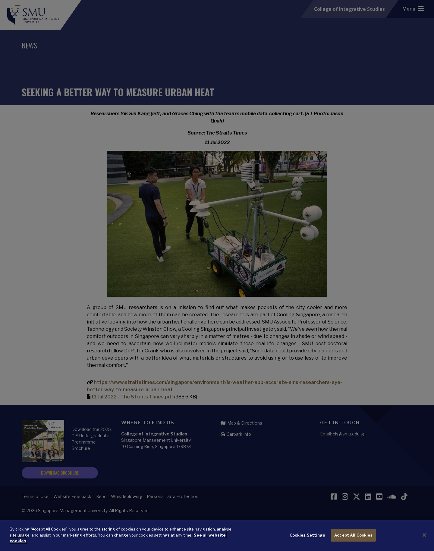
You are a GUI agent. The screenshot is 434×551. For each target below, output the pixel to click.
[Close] (424, 535)
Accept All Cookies (353, 535)
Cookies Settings (307, 535)
